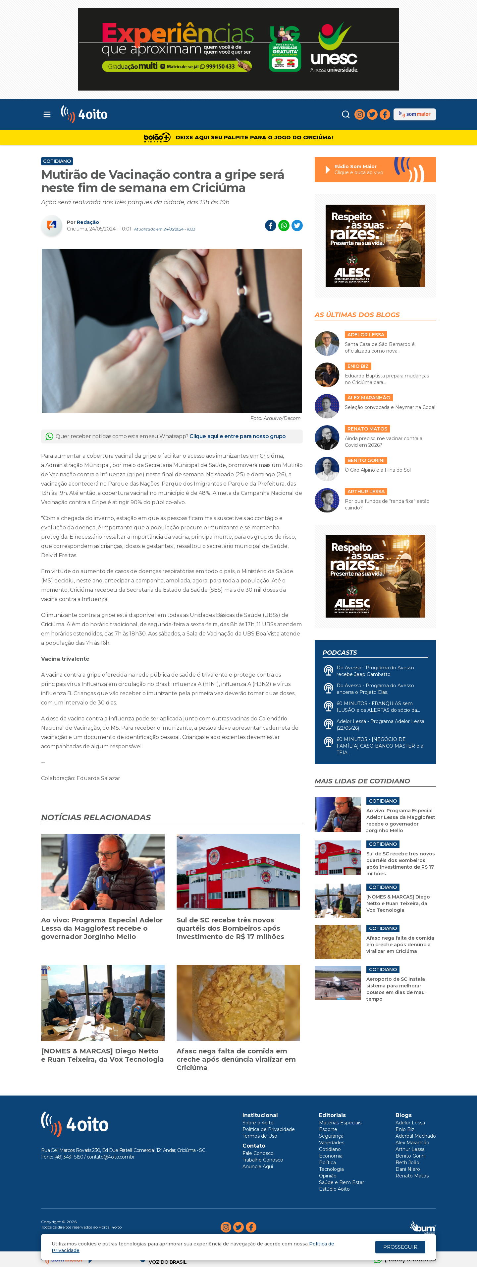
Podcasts (340, 652)
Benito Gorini (411, 1156)
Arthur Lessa (410, 1149)
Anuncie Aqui (257, 1166)
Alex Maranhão (412, 1143)
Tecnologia (331, 1169)
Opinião (328, 1176)
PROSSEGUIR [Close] (400, 1247)
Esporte (328, 1129)
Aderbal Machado (416, 1136)
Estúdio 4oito (334, 1189)
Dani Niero (408, 1169)
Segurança (331, 1136)
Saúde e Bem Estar (341, 1182)
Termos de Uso (259, 1136)
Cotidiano (57, 161)
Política (327, 1163)
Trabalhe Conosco (262, 1160)
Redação (88, 222)
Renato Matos (412, 1176)
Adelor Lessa (410, 1123)
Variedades (331, 1143)
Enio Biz (405, 1129)
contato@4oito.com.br (110, 1157)
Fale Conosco (258, 1153)
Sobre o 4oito (258, 1123)
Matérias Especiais (340, 1123)
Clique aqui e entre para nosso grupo (237, 436)
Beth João (407, 1163)
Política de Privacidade (268, 1129)
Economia (331, 1156)
